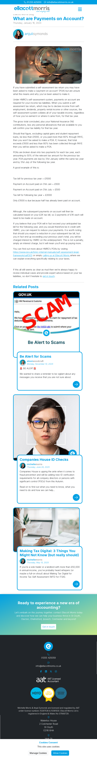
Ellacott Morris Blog (23, 14)
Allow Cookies (60, 753)
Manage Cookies (38, 753)
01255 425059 (32, 2)
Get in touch (48, 626)
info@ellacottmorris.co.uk (58, 2)
